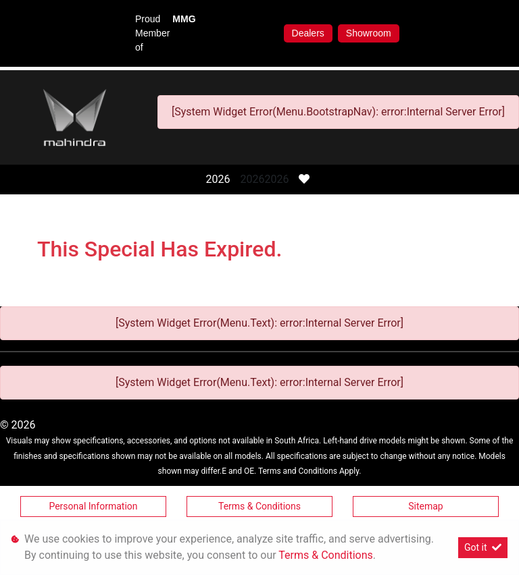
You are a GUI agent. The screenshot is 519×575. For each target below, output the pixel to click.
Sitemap (425, 506)
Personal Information (93, 506)
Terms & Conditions (259, 506)
